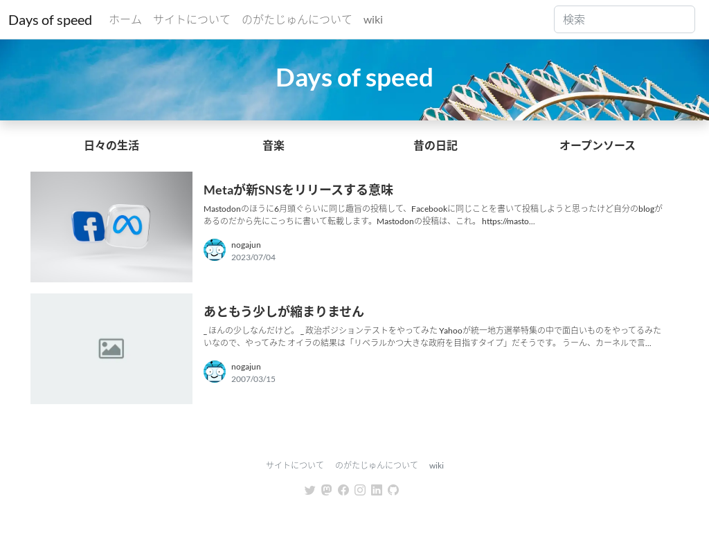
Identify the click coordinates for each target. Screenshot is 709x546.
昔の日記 (435, 145)
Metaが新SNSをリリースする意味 (298, 189)
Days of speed (50, 19)
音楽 (273, 145)
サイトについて (192, 19)
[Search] (624, 19)
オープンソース (597, 145)
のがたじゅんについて (297, 19)
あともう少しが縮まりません (284, 311)
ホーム (125, 19)
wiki (373, 19)
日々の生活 (111, 145)
